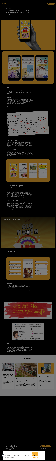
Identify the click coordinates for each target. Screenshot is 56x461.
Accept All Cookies (35, 453)
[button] (3, 455)
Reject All (35, 455)
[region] (24, 455)
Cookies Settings (35, 457)
